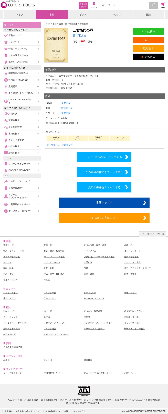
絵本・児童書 (130, 274)
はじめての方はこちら (104, 217)
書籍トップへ (104, 202)
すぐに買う (148, 31)
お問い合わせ (130, 373)
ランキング (13, 42)
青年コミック (130, 292)
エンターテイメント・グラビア (98, 323)
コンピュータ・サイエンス (15, 323)
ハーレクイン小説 (132, 262)
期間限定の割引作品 (18, 73)
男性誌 (47, 317)
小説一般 (128, 245)
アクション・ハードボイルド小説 (99, 256)
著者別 (6, 360)
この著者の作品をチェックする (104, 172)
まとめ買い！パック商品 (20, 93)
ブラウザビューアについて (60, 145)
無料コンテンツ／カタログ (56, 334)
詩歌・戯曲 (89, 274)
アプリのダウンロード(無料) (18, 196)
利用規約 (8, 411)
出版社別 (48, 360)
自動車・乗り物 (131, 317)
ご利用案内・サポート (19, 204)
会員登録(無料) (15, 188)
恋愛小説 (88, 262)
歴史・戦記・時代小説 (54, 251)
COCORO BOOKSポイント (21, 101)
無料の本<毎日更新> (18, 80)
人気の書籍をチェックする (104, 187)
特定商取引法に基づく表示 (57, 411)
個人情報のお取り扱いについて (29, 411)
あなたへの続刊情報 (18, 62)
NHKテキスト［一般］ (134, 328)
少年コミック (90, 292)
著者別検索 (13, 120)
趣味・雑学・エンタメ (54, 274)
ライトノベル (90, 251)
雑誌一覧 (48, 311)
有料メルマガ (9, 334)
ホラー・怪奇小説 (11, 256)
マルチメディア (10, 280)
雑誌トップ (8, 311)
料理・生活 (8, 274)
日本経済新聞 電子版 (12, 347)
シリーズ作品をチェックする (104, 156)
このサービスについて (19, 181)
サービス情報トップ (12, 373)
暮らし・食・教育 (132, 323)
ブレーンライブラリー (19, 163)
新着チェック (15, 35)
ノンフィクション (52, 262)
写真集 (47, 280)
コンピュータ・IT (132, 251)
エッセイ (7, 262)
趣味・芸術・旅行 (11, 328)
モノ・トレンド (10, 317)
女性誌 (87, 317)
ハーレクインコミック (94, 298)
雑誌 (148, 14)
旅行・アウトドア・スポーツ (137, 268)
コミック (116, 14)
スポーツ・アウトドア (54, 323)
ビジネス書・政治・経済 (95, 245)
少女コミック (9, 298)
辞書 (86, 268)
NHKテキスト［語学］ (94, 328)
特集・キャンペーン (18, 48)
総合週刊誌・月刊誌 (133, 311)
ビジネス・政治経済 (93, 311)
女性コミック (50, 298)
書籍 (51, 14)
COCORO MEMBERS (19, 170)
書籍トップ (8, 245)
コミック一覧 (50, 292)
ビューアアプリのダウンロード (98, 373)
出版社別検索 (15, 127)
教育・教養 (49, 268)
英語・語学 (8, 268)
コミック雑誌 (50, 328)
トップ (19, 14)
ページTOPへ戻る (151, 234)
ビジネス (84, 14)
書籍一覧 (48, 245)
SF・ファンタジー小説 (54, 256)
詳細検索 (12, 113)
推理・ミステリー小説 (13, 251)
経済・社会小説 (131, 256)
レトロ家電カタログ (18, 55)
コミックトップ (10, 292)
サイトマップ (77, 411)
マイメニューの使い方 (19, 211)
